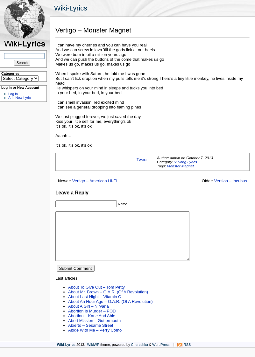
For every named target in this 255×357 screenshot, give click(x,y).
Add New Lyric (19, 98)
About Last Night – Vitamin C (94, 306)
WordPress (160, 354)
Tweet (142, 159)
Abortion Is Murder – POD (92, 320)
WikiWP (93, 354)
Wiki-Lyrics (70, 8)
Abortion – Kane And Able (91, 325)
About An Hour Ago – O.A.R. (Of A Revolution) (110, 311)
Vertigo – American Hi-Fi (94, 180)
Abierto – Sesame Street (90, 334)
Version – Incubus (230, 180)
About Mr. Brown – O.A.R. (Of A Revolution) (108, 301)
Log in (13, 94)
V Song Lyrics (185, 162)
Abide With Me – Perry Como (95, 339)
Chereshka (139, 354)
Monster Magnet (180, 166)
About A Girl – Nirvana (88, 315)
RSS (187, 354)
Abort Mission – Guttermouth (94, 330)
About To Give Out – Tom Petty (96, 296)
